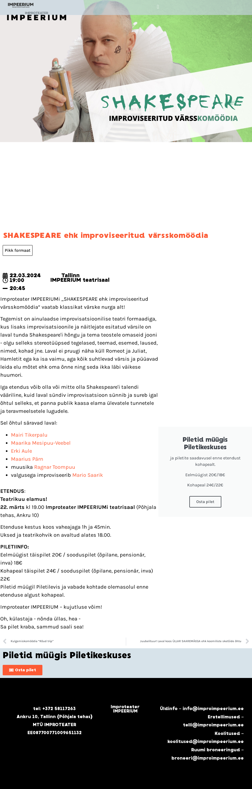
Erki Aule (21, 451)
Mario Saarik (87, 475)
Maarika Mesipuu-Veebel (41, 443)
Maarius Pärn (27, 459)
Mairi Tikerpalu (29, 435)
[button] (157, 7)
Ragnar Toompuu (54, 467)
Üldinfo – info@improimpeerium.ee (202, 708)
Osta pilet (205, 501)
